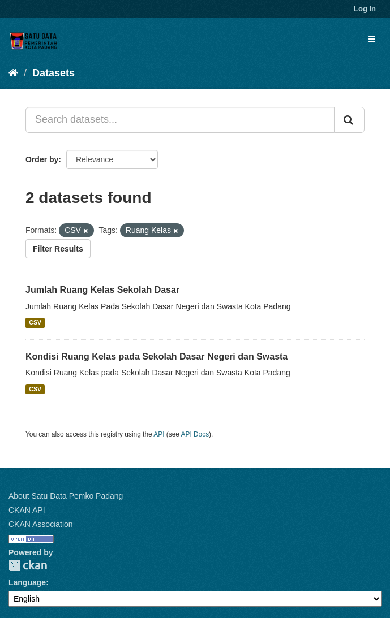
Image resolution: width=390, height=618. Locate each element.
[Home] (13, 73)
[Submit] (349, 120)
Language (27, 582)
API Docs (195, 434)
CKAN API (26, 510)
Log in (365, 9)
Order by (41, 159)
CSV (35, 322)
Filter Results (58, 248)
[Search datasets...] (180, 120)
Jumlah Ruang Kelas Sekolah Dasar (102, 290)
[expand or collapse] (372, 39)
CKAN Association (40, 524)
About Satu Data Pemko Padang (65, 495)
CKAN (27, 565)
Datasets (53, 73)
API (158, 434)
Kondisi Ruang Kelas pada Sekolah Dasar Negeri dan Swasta (156, 356)
